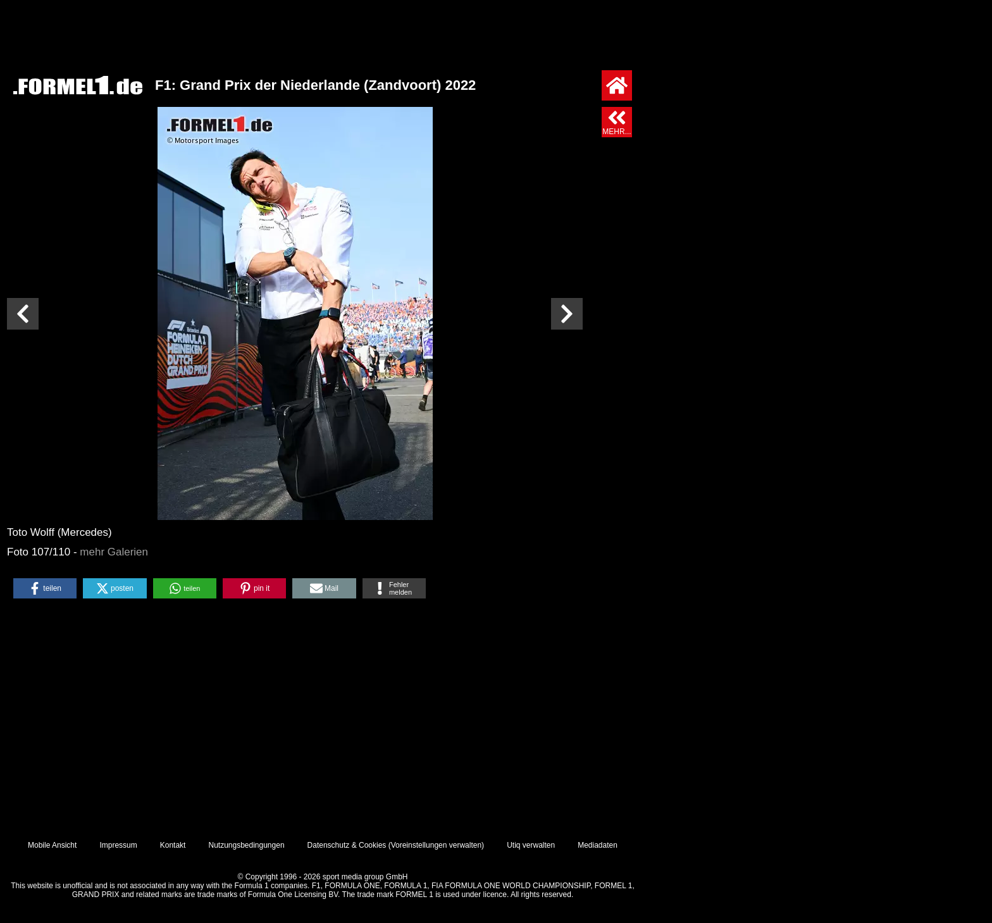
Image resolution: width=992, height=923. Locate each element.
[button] (45, 588)
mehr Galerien (114, 552)
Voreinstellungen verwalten (436, 845)
